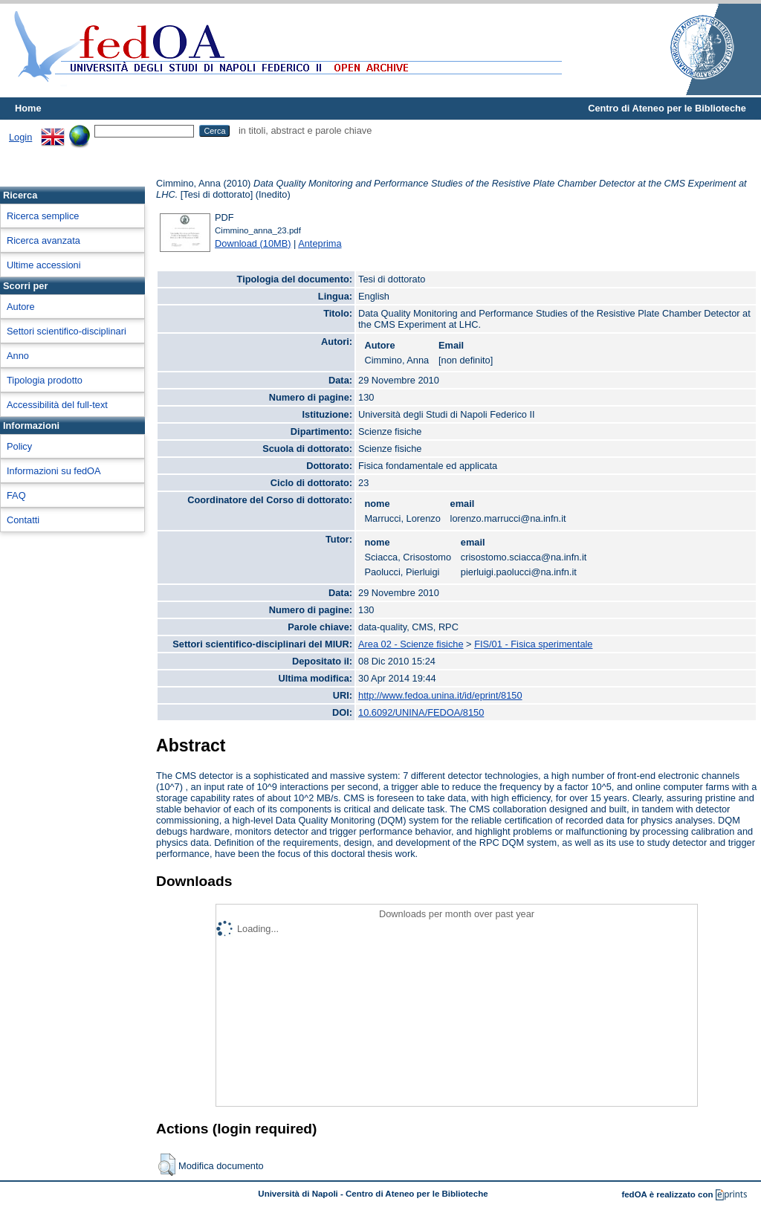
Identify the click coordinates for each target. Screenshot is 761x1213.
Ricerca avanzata (43, 240)
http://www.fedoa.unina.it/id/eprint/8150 (440, 695)
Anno (18, 355)
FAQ (16, 495)
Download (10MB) (253, 243)
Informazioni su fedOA (54, 470)
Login (20, 137)
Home (28, 108)
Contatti (23, 519)
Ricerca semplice (43, 215)
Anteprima (319, 243)
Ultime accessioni (44, 265)
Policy (19, 446)
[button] (166, 1165)
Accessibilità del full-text (57, 404)
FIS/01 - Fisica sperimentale (533, 644)
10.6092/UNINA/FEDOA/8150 (421, 712)
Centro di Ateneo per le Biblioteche (667, 108)
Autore (21, 306)
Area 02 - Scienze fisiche (411, 644)
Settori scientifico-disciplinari (66, 331)
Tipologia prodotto (44, 380)
